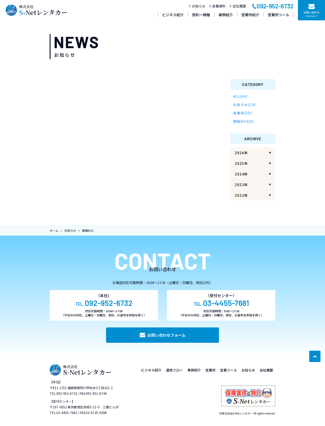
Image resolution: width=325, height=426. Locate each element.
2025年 (241, 163)
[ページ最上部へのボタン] (314, 356)
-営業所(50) (241, 113)
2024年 (241, 174)
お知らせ (196, 6)
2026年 (241, 152)
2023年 (241, 184)
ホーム (54, 230)
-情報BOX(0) (242, 121)
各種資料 (217, 6)
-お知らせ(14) (243, 104)
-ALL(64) (239, 96)
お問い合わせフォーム (163, 335)
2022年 (241, 195)
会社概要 (237, 6)
